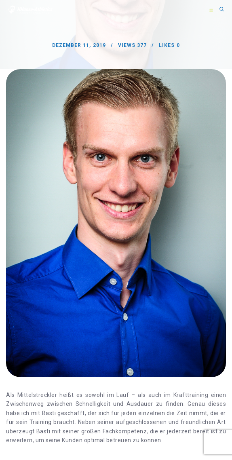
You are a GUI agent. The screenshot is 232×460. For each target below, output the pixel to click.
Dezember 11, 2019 (79, 45)
